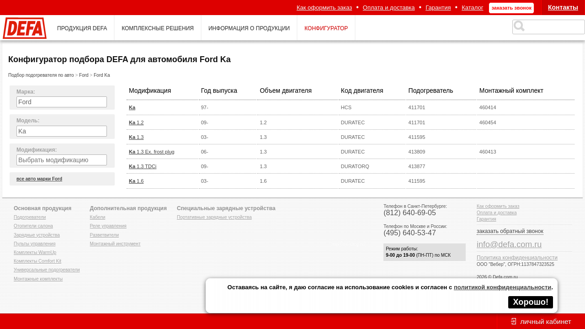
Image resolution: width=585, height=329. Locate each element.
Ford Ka (102, 75)
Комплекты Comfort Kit (37, 261)
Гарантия (438, 7)
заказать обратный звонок (510, 231)
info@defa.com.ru (509, 244)
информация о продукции (249, 28)
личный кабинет (545, 321)
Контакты (563, 7)
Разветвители (104, 235)
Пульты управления (34, 243)
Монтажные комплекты (38, 278)
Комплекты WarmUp (35, 252)
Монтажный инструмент (115, 243)
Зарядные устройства (37, 235)
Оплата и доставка (389, 7)
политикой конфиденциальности (502, 287)
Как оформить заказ (324, 7)
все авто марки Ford (39, 178)
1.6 (136, 181)
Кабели (98, 217)
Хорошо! (530, 302)
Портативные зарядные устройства (214, 217)
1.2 (136, 122)
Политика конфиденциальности (517, 258)
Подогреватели (30, 217)
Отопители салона (33, 225)
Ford (84, 75)
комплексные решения (158, 28)
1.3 (136, 137)
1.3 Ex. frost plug (152, 151)
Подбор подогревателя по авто (41, 75)
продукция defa (82, 28)
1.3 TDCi (142, 166)
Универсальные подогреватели (47, 269)
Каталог (472, 7)
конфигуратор (326, 28)
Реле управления (108, 225)
